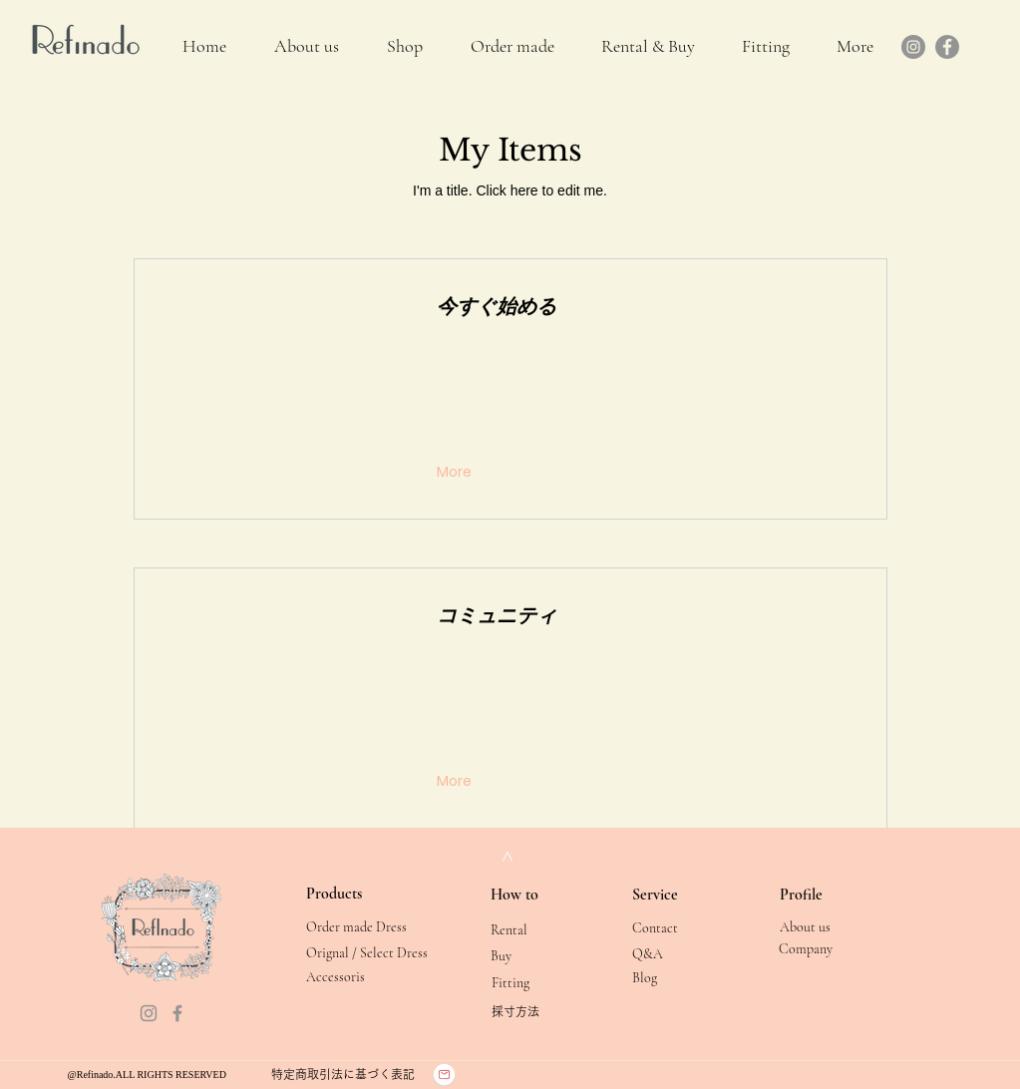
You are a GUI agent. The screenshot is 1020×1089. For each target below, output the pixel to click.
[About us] (825, 926)
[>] (507, 856)
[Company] (824, 948)
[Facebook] (947, 47)
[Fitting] (537, 982)
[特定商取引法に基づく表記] (343, 1074)
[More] (456, 473)
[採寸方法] (537, 1011)
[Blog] (677, 977)
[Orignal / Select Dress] (367, 952)
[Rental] (536, 929)
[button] (648, 46)
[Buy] (536, 955)
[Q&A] (677, 953)
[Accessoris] (351, 976)
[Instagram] (913, 47)
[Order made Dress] (357, 926)
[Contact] (677, 927)
